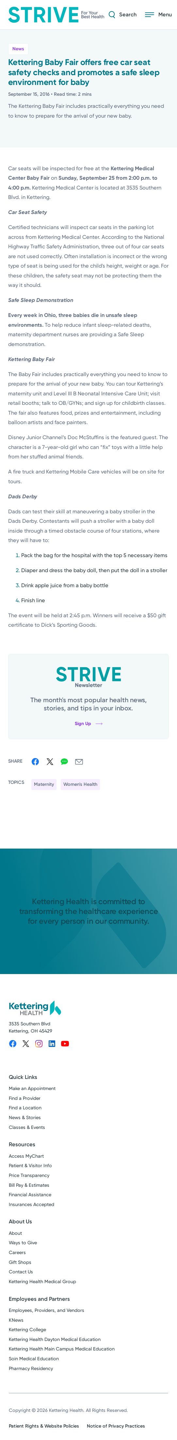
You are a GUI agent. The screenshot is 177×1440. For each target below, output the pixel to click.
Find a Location (25, 1108)
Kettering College (27, 1329)
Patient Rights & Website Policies (44, 1426)
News (18, 49)
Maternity (44, 784)
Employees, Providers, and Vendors (46, 1310)
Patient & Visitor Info (30, 1165)
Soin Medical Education (34, 1359)
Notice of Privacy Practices (116, 1426)
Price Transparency (29, 1175)
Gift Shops (20, 1262)
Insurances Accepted (31, 1204)
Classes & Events (27, 1127)
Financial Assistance (30, 1195)
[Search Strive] (119, 14)
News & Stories (25, 1117)
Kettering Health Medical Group (42, 1281)
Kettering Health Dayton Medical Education (55, 1339)
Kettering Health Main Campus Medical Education (62, 1349)
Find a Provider (24, 1098)
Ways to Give (23, 1243)
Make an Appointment (32, 1088)
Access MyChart (26, 1156)
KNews (16, 1320)
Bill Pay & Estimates (29, 1185)
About (15, 1233)
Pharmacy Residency (31, 1368)
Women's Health (80, 784)
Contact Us (21, 1272)
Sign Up (89, 723)
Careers (17, 1252)
